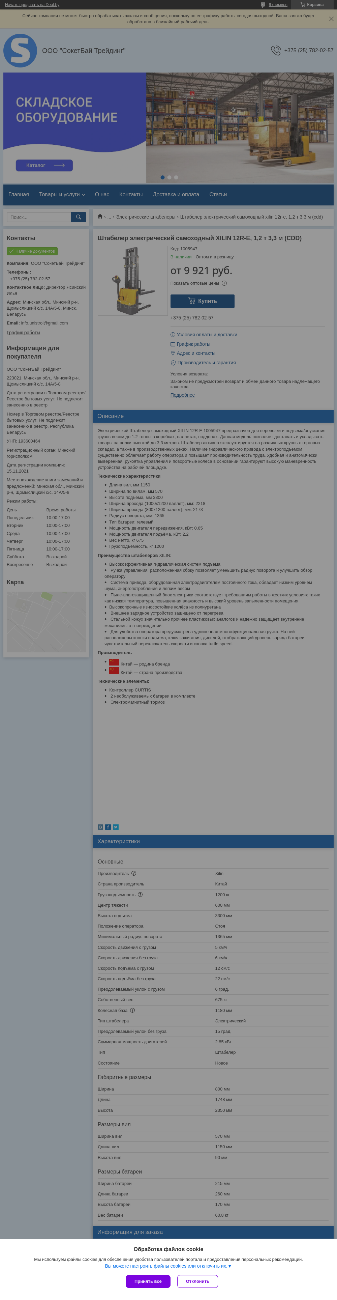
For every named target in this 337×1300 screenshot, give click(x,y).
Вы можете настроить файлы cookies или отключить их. (166, 1266)
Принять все (148, 1281)
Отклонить (197, 1281)
